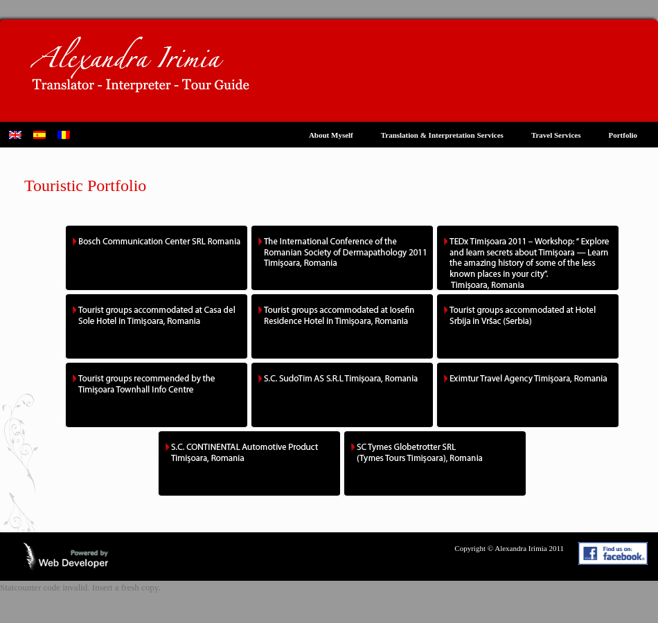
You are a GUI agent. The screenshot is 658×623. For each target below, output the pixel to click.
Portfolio (622, 135)
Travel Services (556, 135)
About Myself (331, 135)
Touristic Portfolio (85, 186)
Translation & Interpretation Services (442, 135)
